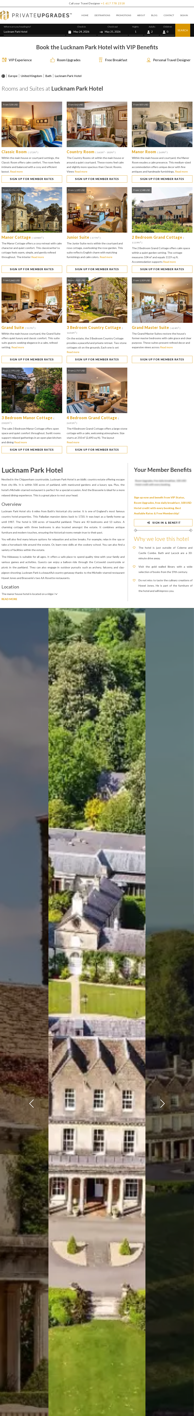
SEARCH (183, 30)
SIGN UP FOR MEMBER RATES (32, 178)
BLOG (154, 15)
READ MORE (9, 599)
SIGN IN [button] (184, 15)
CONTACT (168, 15)
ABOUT (141, 15)
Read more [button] (16, 171)
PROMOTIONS (123, 15)
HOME (84, 15)
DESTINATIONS (102, 15)
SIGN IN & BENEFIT (163, 522)
